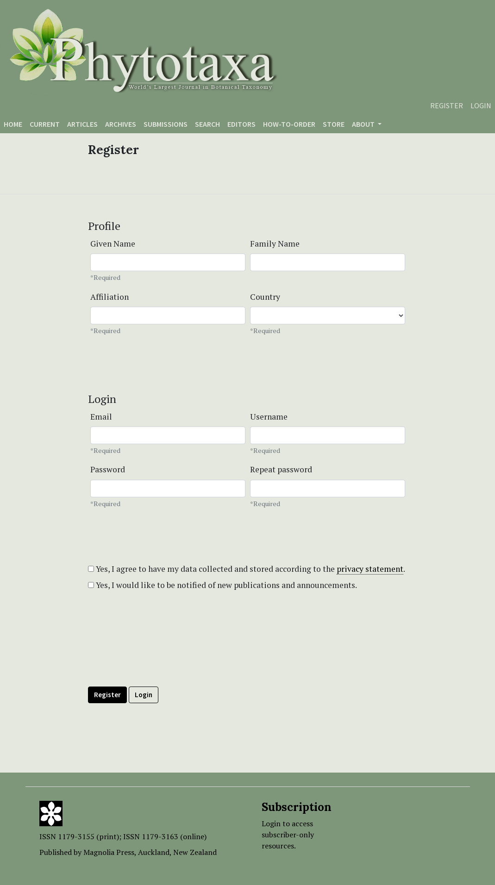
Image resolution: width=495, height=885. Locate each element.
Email (101, 416)
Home (13, 124)
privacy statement (370, 568)
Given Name (112, 243)
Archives (120, 124)
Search (207, 124)
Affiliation (109, 296)
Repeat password (281, 469)
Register (446, 105)
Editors (241, 124)
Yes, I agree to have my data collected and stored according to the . (246, 569)
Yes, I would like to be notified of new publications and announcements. (222, 585)
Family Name (275, 243)
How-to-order (289, 124)
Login (480, 105)
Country (265, 296)
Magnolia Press (108, 852)
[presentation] (158, 659)
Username (269, 416)
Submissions (166, 124)
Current (45, 124)
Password (107, 469)
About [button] (364, 124)
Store (334, 124)
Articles (82, 124)
